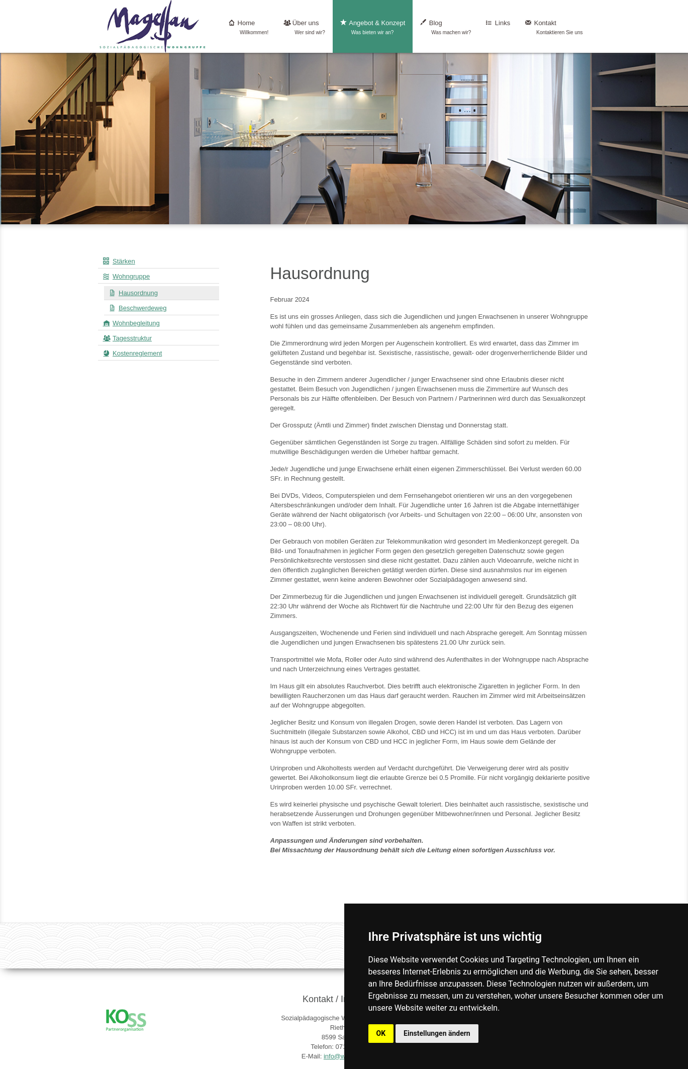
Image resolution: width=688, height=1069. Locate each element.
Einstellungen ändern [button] (437, 1033)
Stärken (124, 261)
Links (498, 27)
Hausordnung (138, 293)
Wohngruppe (131, 276)
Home (248, 27)
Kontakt (553, 27)
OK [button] (381, 1033)
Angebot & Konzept (373, 27)
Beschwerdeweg (142, 308)
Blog (445, 27)
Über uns (304, 27)
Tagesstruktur (132, 338)
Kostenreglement (137, 353)
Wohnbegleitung (136, 323)
